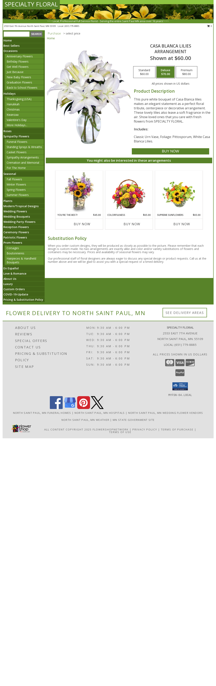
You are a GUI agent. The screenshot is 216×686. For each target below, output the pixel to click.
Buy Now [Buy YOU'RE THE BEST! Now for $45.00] (82, 224)
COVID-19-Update (15, 294)
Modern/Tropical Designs (21, 206)
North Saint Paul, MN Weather (85, 420)
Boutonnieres (15, 253)
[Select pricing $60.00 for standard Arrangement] (144, 72)
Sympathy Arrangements (23, 157)
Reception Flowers (16, 227)
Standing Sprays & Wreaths (24, 147)
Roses (7, 131)
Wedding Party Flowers (19, 222)
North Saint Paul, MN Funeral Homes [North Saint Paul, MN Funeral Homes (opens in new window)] (42, 413)
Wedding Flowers (15, 211)
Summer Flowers (18, 195)
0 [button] (209, 25)
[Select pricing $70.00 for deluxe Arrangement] (165, 72)
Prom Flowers (12, 243)
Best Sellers (11, 46)
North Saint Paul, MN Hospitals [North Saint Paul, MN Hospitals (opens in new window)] (100, 413)
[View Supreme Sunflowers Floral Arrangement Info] (179, 192)
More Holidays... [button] (17, 125)
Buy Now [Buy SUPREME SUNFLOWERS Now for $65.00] (181, 224)
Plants (7, 201)
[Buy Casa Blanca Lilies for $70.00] (170, 151)
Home (7, 40)
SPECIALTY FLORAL (31, 4)
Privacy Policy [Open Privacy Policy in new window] (144, 429)
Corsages (13, 248)
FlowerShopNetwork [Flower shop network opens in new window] (111, 429)
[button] (180, 386)
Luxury (8, 284)
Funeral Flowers (17, 142)
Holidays (9, 93)
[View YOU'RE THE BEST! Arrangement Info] (79, 192)
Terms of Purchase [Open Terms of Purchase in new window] (177, 429)
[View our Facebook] (56, 408)
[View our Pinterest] (83, 408)
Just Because (15, 72)
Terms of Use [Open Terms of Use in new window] (120, 432)
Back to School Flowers (22, 87)
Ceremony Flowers (16, 232)
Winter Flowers (16, 184)
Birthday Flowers (18, 61)
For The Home (16, 168)
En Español (11, 268)
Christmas (13, 109)
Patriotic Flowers (15, 237)
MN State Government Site (134, 420)
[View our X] (97, 408)
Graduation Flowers (19, 82)
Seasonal (9, 174)
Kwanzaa (12, 115)
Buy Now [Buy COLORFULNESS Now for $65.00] (132, 224)
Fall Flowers (14, 179)
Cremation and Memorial (23, 162)
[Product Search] (17, 34)
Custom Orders (14, 289)
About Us (9, 279)
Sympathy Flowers (16, 136)
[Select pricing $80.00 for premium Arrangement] (186, 72)
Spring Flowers (16, 190)
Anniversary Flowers (20, 56)
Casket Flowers (17, 152)
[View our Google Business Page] (69, 408)
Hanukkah (13, 104)
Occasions (10, 51)
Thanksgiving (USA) (19, 99)
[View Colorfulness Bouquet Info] (129, 192)
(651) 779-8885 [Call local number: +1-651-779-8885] (71, 25)
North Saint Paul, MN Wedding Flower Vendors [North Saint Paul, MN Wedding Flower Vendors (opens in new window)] (165, 413)
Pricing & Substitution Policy (23, 299)
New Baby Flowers (19, 77)
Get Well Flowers (18, 67)
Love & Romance (14, 273)
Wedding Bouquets (16, 216)
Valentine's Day (17, 120)
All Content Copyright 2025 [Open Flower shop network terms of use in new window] (68, 429)
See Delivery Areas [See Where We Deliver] (185, 312)
